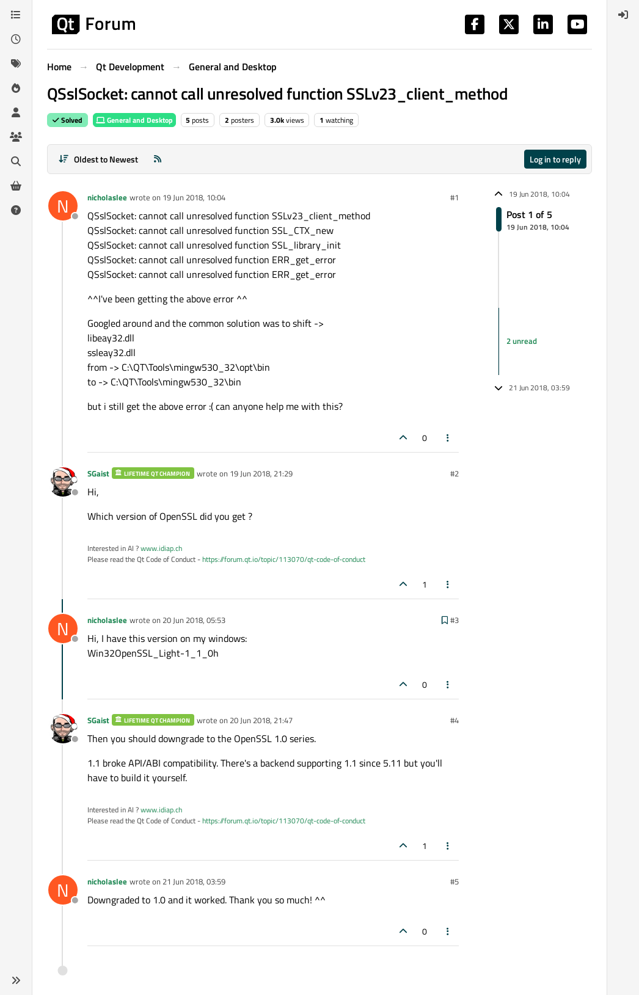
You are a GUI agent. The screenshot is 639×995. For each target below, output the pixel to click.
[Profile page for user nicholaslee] (63, 206)
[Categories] (16, 14)
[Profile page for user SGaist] (63, 482)
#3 (454, 620)
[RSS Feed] (157, 159)
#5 (454, 881)
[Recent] (16, 39)
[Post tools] (448, 437)
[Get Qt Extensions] (16, 185)
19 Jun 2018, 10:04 (193, 197)
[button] (16, 980)
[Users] (16, 112)
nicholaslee (107, 197)
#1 (454, 197)
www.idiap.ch (161, 548)
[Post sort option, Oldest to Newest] (98, 159)
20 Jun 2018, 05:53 (193, 620)
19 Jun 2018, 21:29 (261, 473)
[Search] (16, 161)
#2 (454, 473)
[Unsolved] (16, 210)
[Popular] (16, 88)
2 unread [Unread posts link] (521, 341)
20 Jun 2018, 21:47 (261, 720)
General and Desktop (134, 120)
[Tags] (16, 63)
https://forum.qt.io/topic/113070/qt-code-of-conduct (283, 559)
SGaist (98, 473)
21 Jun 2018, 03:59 (193, 881)
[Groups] (16, 137)
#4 (454, 720)
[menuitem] (623, 14)
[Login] (623, 14)
